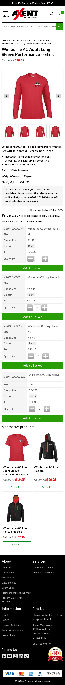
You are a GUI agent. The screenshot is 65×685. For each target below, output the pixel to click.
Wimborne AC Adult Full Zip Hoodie (16, 529)
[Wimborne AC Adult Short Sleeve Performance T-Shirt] (17, 461)
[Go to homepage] (25, 14)
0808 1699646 (39, 197)
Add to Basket (32, 268)
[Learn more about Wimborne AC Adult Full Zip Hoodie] (17, 544)
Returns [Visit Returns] (6, 619)
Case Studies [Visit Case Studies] (9, 582)
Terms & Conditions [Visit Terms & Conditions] (12, 629)
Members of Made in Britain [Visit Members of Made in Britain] (16, 592)
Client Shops (16, 40)
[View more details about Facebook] (4, 656)
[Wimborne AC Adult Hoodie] (48, 461)
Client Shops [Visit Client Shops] (9, 587)
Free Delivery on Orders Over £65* (32, 3)
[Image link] (26, 656)
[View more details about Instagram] (15, 656)
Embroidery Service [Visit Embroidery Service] (43, 567)
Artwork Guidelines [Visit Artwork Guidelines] (43, 572)
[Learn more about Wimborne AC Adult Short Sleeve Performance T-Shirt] (17, 487)
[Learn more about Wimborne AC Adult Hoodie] (48, 487)
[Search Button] (59, 26)
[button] (53, 14)
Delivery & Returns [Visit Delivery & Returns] (12, 624)
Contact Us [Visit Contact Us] (8, 572)
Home (5, 40)
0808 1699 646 (42, 643)
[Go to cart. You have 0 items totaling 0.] (61, 14)
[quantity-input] (37, 259)
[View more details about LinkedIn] (21, 656)
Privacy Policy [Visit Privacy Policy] (9, 634)
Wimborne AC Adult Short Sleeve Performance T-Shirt (16, 470)
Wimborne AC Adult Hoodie (47, 468)
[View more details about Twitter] (9, 656)
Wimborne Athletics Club (37, 40)
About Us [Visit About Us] (7, 567)
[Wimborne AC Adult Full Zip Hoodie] (17, 521)
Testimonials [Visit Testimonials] (9, 577)
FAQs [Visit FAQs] (5, 614)
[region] (17, 448)
